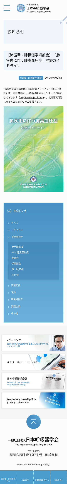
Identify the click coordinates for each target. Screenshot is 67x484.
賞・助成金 (17, 269)
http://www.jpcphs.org (32, 97)
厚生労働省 (17, 299)
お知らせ (20, 211)
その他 (14, 313)
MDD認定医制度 (20, 252)
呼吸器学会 (17, 236)
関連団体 (15, 285)
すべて (14, 222)
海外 (13, 292)
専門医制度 (17, 246)
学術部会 (16, 263)
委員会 (15, 257)
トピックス (17, 229)
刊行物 (15, 274)
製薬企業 (15, 306)
